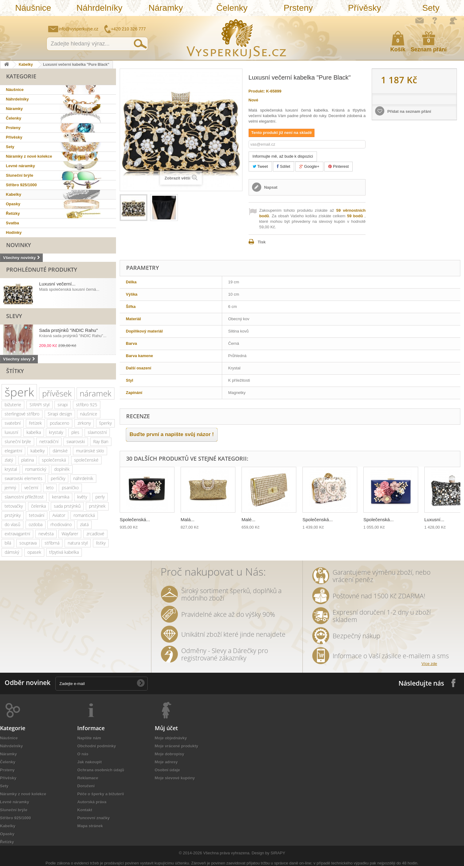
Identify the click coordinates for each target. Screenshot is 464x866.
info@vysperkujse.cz (78, 28)
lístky (101, 543)
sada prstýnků (67, 506)
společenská (54, 460)
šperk (19, 392)
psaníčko (70, 487)
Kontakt (84, 810)
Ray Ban (100, 441)
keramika (60, 497)
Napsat (270, 187)
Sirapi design (60, 414)
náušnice (88, 414)
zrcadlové (95, 534)
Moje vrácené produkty (176, 746)
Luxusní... (434, 519)
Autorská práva (91, 802)
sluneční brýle (18, 441)
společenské (86, 460)
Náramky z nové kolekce (29, 156)
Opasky (13, 204)
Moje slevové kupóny (175, 778)
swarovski (75, 441)
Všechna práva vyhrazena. (226, 853)
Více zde (429, 663)
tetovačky (14, 506)
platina (27, 460)
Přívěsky (364, 8)
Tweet (260, 166)
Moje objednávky (171, 738)
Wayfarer (70, 534)
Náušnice (33, 8)
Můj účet (166, 728)
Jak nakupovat (434, 20)
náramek (95, 393)
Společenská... (135, 519)
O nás (82, 754)
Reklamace (87, 778)
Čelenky (231, 8)
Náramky (166, 8)
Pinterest (338, 166)
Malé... (248, 519)
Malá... (187, 519)
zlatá (84, 524)
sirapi (63, 404)
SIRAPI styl (40, 404)
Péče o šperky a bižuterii (100, 794)
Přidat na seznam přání (408, 111)
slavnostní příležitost (24, 497)
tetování (36, 515)
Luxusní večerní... (57, 283)
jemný (10, 487)
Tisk (262, 242)
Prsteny (298, 8)
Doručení (85, 786)
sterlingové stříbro (22, 414)
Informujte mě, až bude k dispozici (283, 156)
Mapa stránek (90, 826)
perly (100, 497)
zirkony (84, 423)
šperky (105, 423)
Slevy (14, 316)
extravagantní (17, 534)
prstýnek (97, 506)
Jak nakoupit (89, 762)
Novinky (18, 245)
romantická (84, 515)
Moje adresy (166, 762)
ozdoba (35, 524)
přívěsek (57, 393)
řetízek (35, 423)
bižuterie (13, 404)
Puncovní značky (93, 818)
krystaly (56, 432)
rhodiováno (61, 524)
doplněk (62, 469)
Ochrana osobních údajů (100, 770)
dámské (60, 451)
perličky (58, 478)
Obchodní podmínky (96, 746)
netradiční (48, 441)
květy (82, 497)
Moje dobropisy (169, 754)
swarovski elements (23, 478)
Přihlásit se (453, 20)
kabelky (37, 451)
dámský (12, 552)
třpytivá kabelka (64, 552)
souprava (28, 543)
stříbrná (52, 543)
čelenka (38, 506)
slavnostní (97, 432)
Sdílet (283, 166)
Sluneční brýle (19, 175)
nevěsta (46, 534)
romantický (35, 469)
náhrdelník (83, 478)
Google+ (309, 166)
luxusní (11, 432)
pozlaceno (59, 423)
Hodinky (14, 232)
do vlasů (12, 524)
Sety (430, 8)
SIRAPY (277, 853)
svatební (13, 423)
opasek (34, 552)
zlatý (9, 460)
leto (50, 487)
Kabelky (26, 64)
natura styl (78, 543)
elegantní (13, 451)
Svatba (12, 223)
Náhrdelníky (99, 8)
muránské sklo (90, 451)
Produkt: (257, 91)
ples (75, 432)
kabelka (33, 432)
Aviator (58, 515)
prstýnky (13, 515)
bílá (8, 543)
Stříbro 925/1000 (21, 185)
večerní (31, 487)
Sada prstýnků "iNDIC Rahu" (68, 330)
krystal (11, 469)
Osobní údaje (167, 770)
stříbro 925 (86, 404)
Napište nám (419, 20)
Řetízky (13, 213)
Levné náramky (20, 165)
